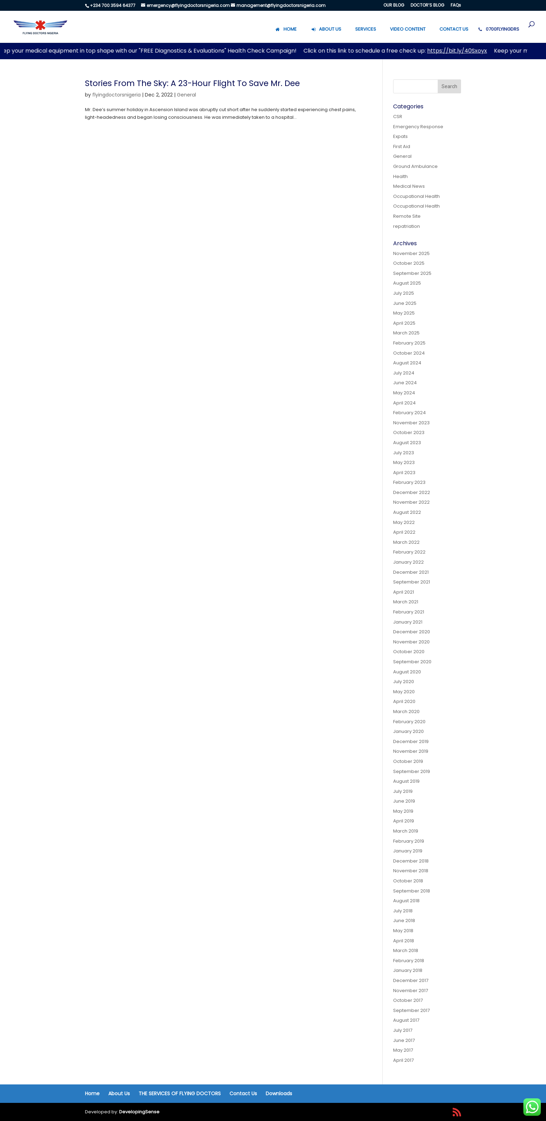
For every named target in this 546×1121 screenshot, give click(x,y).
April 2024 (404, 403)
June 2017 (404, 1040)
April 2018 (403, 940)
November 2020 (411, 642)
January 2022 (408, 562)
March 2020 (406, 711)
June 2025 (404, 303)
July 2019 (403, 791)
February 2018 (408, 960)
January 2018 (407, 970)
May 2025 (404, 313)
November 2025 (411, 253)
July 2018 (403, 910)
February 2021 (408, 612)
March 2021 (405, 601)
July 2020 (403, 681)
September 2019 (411, 771)
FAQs (456, 5)
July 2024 (403, 373)
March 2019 (405, 831)
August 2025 (407, 283)
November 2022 (411, 502)
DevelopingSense (139, 1111)
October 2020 (408, 651)
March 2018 (405, 950)
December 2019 (411, 741)
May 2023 (404, 462)
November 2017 (410, 990)
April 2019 (403, 821)
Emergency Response (418, 126)
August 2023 (407, 442)
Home (92, 1093)
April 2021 (403, 592)
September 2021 (411, 582)
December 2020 (411, 631)
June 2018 (404, 920)
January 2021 (407, 622)
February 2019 (408, 841)
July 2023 (403, 452)
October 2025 (408, 263)
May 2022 (404, 522)
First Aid (401, 146)
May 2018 (403, 930)
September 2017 (411, 1010)
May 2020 (404, 691)
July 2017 (402, 1030)
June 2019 (404, 801)
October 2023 (408, 432)
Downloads (279, 1093)
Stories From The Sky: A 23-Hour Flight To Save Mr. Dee (192, 83)
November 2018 (410, 870)
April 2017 (403, 1060)
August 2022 (407, 512)
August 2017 (406, 1020)
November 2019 (410, 751)
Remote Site (407, 216)
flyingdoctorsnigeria (116, 94)
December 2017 (410, 980)
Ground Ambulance (415, 166)
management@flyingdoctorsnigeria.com (281, 5)
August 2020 (407, 671)
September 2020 (412, 661)
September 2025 (412, 273)
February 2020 (409, 721)
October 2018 (408, 881)
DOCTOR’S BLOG (427, 5)
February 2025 (409, 343)
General (186, 94)
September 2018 (411, 891)
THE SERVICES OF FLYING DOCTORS (180, 1093)
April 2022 (404, 532)
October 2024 (409, 353)
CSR (397, 116)
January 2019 (407, 851)
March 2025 (406, 333)
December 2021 (411, 572)
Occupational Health (416, 196)
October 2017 (408, 1000)
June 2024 (405, 382)
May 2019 (403, 811)
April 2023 (404, 472)
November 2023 (411, 422)
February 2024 (409, 412)
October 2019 (408, 761)
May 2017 (403, 1050)
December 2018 (411, 861)
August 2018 (406, 900)
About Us (119, 1093)
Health (400, 176)
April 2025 (404, 323)
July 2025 (403, 293)
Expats (400, 136)
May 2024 (404, 392)
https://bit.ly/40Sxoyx (460, 51)
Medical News (409, 186)
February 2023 (409, 482)
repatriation (406, 226)
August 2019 (406, 781)
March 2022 (406, 542)
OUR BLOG (393, 5)
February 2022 (409, 552)
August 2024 (407, 363)
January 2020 (408, 731)
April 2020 (404, 701)
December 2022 (411, 492)
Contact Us (243, 1093)
